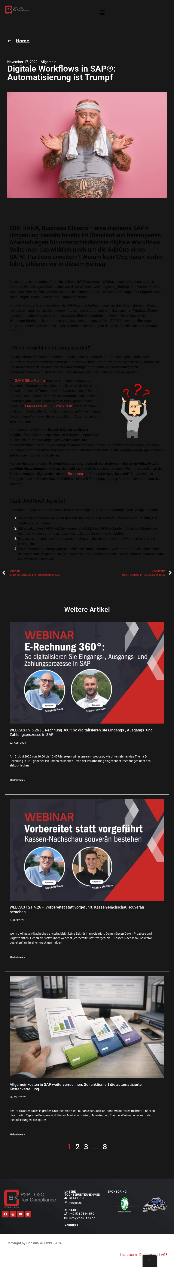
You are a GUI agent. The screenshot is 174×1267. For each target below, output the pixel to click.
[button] (102, 13)
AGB (164, 1255)
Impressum (128, 1255)
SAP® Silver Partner (30, 381)
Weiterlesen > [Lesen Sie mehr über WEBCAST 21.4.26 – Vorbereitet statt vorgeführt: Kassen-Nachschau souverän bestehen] (17, 957)
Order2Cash (63, 406)
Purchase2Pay (36, 406)
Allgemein (48, 62)
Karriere (71, 1225)
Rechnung (75, 474)
